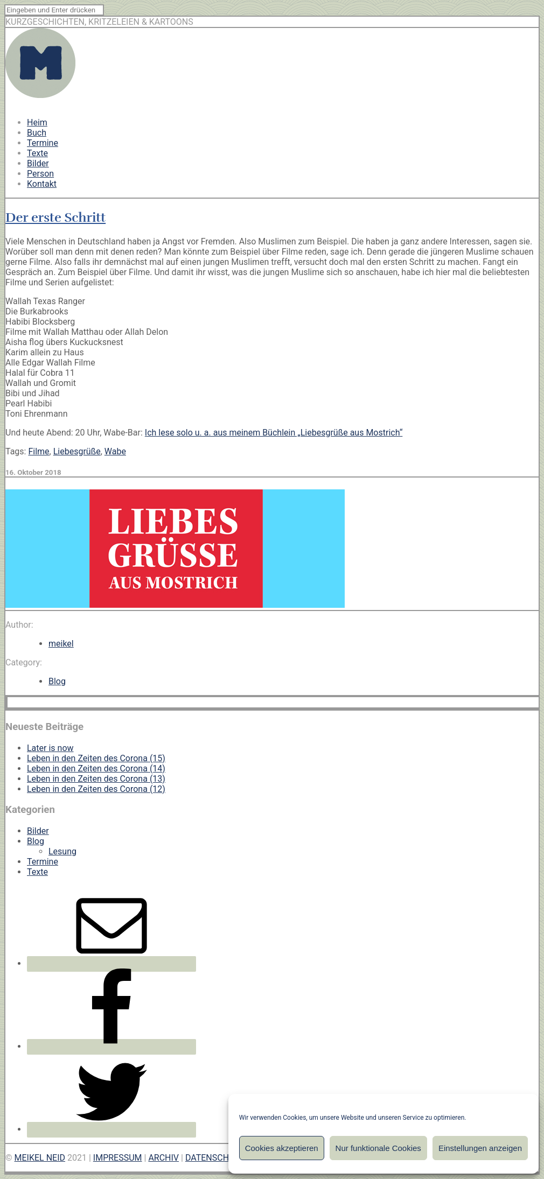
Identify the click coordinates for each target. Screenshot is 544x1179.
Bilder (38, 163)
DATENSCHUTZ (215, 1158)
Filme (38, 451)
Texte (37, 153)
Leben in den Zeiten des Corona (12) (96, 789)
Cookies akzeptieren (281, 1148)
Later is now (50, 748)
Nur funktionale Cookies (378, 1148)
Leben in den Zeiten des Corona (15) (96, 758)
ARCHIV (163, 1158)
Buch (36, 133)
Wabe (115, 451)
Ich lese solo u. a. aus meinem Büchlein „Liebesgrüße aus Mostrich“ (274, 432)
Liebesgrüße (77, 451)
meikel (61, 643)
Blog (57, 681)
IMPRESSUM (117, 1158)
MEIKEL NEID (40, 1158)
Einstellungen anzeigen (480, 1148)
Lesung (62, 851)
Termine (42, 143)
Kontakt (42, 184)
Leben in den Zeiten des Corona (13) (96, 779)
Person (40, 174)
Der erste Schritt (55, 217)
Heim (37, 122)
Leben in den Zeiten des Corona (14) (96, 768)
